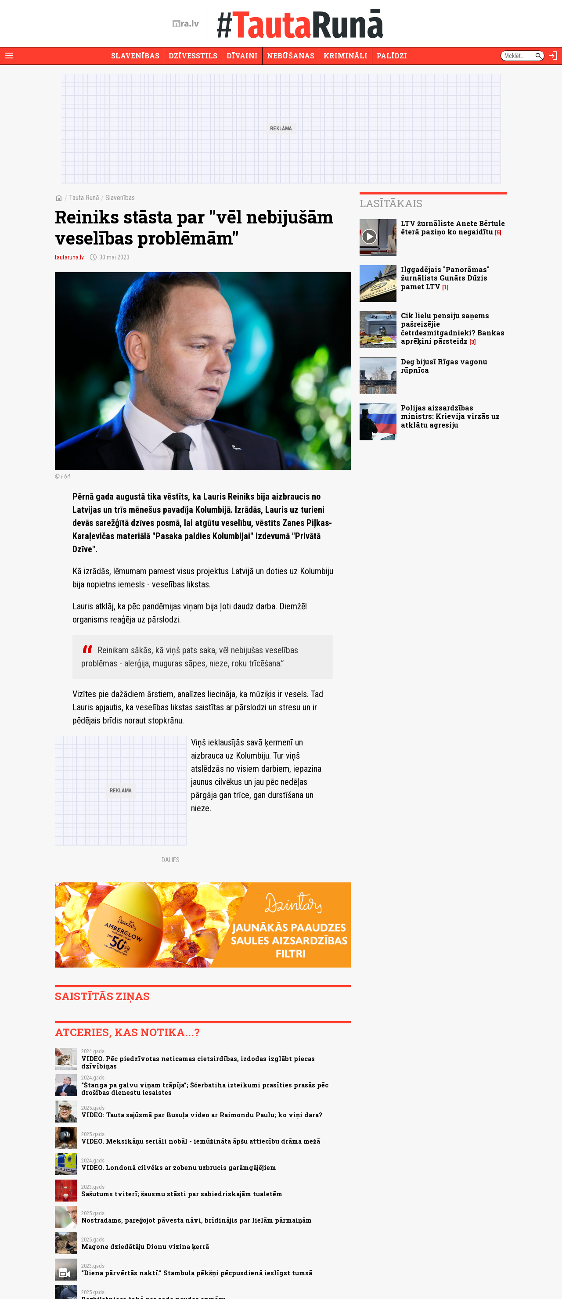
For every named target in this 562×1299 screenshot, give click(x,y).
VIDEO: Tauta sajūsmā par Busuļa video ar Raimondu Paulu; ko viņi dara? (201, 1115)
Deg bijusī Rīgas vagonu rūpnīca (444, 365)
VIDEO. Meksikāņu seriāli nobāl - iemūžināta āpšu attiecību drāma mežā (200, 1141)
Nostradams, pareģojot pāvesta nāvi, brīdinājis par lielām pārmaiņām (196, 1220)
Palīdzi (392, 55)
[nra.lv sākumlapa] (186, 24)
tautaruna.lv (69, 257)
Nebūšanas (290, 55)
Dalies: (171, 860)
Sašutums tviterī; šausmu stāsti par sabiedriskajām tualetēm (181, 1194)
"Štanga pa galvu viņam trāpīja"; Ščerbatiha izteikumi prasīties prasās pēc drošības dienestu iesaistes (204, 1089)
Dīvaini (242, 55)
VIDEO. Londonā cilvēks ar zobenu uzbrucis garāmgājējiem (178, 1167)
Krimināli (345, 55)
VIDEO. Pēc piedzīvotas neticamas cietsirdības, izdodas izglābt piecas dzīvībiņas (198, 1062)
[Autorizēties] (553, 56)
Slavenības (135, 55)
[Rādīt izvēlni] (9, 56)
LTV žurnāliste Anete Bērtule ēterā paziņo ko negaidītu (453, 227)
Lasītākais (391, 203)
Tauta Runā (84, 198)
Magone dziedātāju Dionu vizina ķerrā (145, 1246)
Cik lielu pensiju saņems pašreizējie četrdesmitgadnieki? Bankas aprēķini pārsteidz (452, 328)
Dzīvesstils (193, 55)
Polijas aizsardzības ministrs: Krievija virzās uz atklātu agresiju (450, 416)
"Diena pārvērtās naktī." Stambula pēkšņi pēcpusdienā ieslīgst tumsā (196, 1273)
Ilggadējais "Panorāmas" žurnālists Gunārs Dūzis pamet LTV (445, 278)
